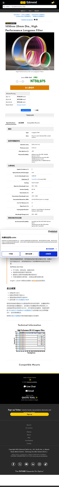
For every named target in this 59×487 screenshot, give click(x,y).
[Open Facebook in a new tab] (13, 465)
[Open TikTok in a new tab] (46, 465)
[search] (30, 6)
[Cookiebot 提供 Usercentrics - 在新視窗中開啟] (49, 231)
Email (30, 390)
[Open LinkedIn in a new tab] (33, 465)
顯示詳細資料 (50, 249)
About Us (29, 425)
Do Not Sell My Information (40, 456)
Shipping (29, 432)
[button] (37, 19)
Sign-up (29, 414)
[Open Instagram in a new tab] (39, 465)
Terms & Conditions (33, 454)
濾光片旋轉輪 (15, 316)
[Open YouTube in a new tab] (26, 465)
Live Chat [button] (30, 386)
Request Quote (21, 105)
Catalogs (29, 443)
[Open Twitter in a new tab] (20, 465)
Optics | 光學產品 (26, 14)
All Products (17, 14)
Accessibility (43, 454)
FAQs (29, 437)
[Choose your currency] (31, 11)
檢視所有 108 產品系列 (27, 19)
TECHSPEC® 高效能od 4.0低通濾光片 (20, 310)
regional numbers (32, 382)
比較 (36, 110)
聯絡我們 (37, 11)
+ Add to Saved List (25, 110)
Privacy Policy (15, 454)
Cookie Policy (24, 454)
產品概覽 (21, 123)
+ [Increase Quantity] (22, 81)
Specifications (10, 123)
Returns (29, 434)
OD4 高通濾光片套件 (22, 300)
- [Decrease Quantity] (17, 81)
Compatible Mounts (33, 123)
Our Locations (29, 428)
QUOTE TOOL (28, 397)
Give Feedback (29, 440)
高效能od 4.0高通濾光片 (39, 16)
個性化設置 (29, 254)
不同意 (11, 254)
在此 (34, 281)
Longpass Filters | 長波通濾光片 (23, 16)
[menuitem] (4, 2)
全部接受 (48, 254)
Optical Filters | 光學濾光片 (38, 14)
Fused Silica (35, 179)
